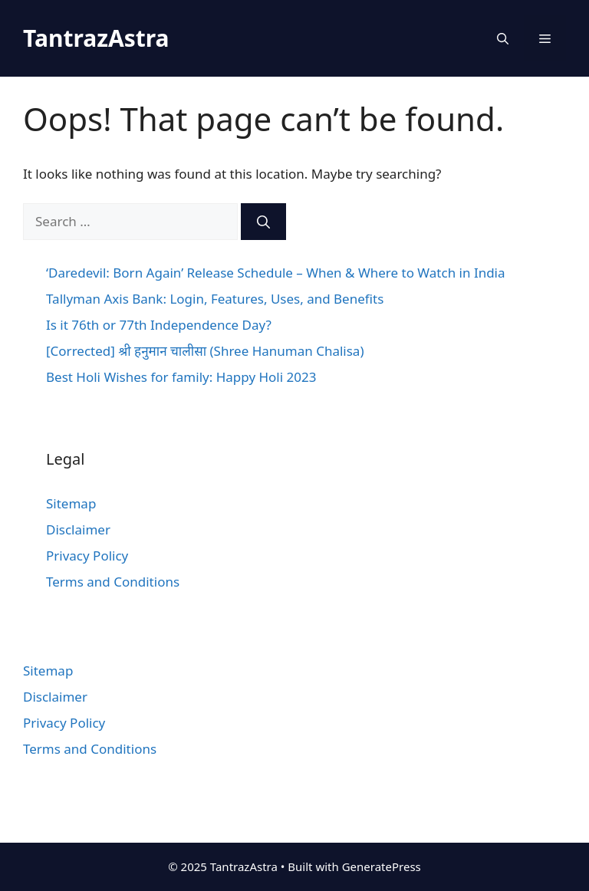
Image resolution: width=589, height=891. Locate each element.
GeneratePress (381, 866)
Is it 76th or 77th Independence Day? (158, 325)
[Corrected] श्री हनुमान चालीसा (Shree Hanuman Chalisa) (205, 351)
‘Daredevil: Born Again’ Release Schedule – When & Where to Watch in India (275, 272)
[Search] (263, 221)
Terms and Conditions (112, 581)
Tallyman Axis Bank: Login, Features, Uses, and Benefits (214, 298)
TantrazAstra (96, 38)
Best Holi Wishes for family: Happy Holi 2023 (181, 377)
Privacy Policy (87, 555)
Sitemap (71, 503)
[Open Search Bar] (503, 38)
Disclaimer (78, 529)
